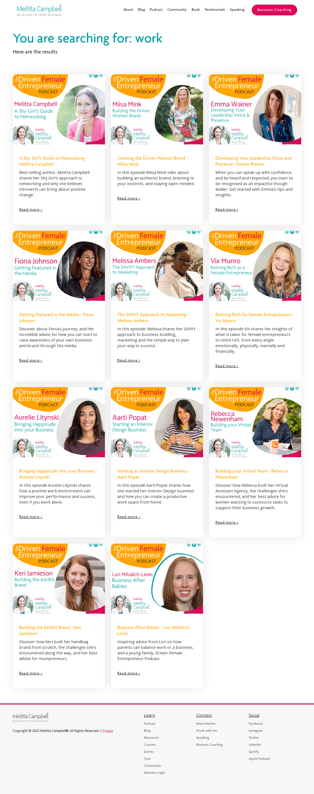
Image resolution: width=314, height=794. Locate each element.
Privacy (108, 731)
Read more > (30, 210)
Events (148, 751)
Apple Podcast (259, 758)
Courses (150, 744)
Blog (141, 10)
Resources (151, 737)
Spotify (254, 751)
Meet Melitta (205, 723)
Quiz (147, 758)
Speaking (237, 10)
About (128, 10)
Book (196, 10)
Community (177, 10)
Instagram (256, 730)
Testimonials (215, 10)
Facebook (256, 723)
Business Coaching (274, 10)
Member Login (154, 772)
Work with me (206, 730)
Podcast (156, 10)
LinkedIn (255, 744)
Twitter (254, 737)
